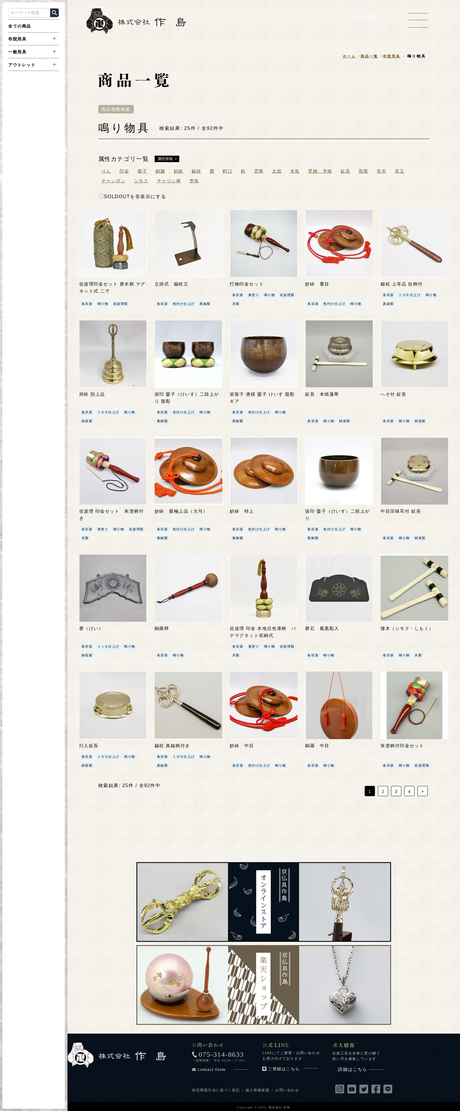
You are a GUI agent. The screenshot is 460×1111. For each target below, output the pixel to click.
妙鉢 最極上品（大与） (183, 510)
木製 (257, 304)
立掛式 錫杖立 (173, 284)
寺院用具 (17, 39)
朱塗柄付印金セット (403, 744)
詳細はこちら (361, 1067)
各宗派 (88, 304)
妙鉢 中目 (243, 744)
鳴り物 (104, 304)
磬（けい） (92, 627)
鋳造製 (88, 421)
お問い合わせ (288, 1089)
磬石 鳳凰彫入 (323, 627)
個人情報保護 (258, 1089)
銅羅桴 (162, 627)
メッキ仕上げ (110, 646)
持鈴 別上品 (93, 394)
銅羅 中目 (318, 744)
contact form (223, 1067)
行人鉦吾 (89, 744)
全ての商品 (19, 26)
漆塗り (255, 295)
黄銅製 (163, 421)
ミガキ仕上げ (412, 295)
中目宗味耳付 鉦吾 (402, 510)
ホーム (346, 56)
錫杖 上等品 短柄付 (402, 284)
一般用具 (17, 52)
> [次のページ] (422, 790)
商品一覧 (367, 56)
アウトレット (22, 64)
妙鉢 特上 (243, 510)
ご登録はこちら (293, 1067)
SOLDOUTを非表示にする (132, 196)
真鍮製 (208, 304)
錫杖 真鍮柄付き (173, 744)
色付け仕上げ (185, 304)
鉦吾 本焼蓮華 (323, 394)
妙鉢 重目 (318, 284)
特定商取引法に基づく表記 (216, 1089)
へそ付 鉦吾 (394, 394)
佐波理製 (123, 304)
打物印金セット (248, 284)
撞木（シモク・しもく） (408, 627)
